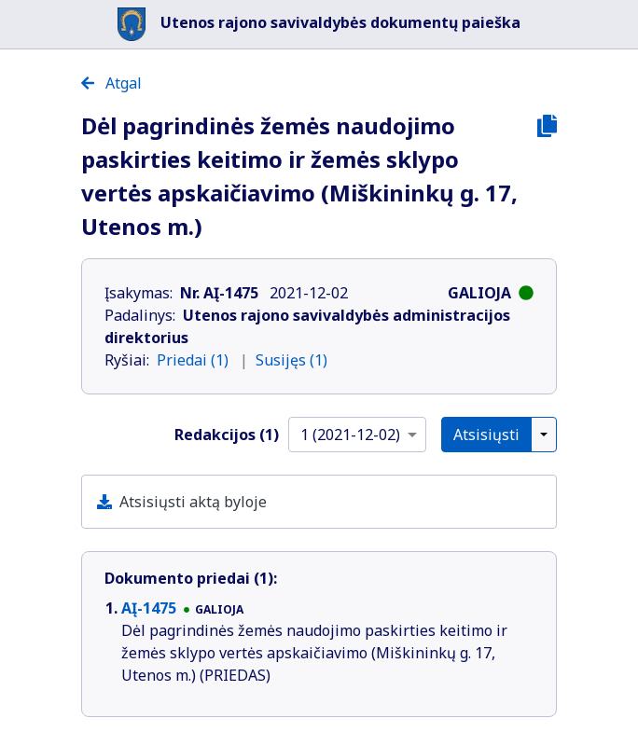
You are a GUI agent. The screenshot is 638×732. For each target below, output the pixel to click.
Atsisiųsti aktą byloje (193, 501)
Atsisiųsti (486, 434)
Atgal (111, 83)
